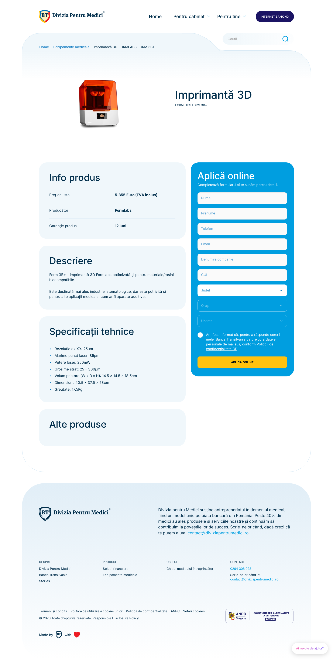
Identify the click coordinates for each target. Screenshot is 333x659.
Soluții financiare (115, 569)
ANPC (175, 611)
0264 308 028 (240, 569)
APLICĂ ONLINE (242, 362)
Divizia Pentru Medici (55, 569)
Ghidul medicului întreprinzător (189, 569)
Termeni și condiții (53, 611)
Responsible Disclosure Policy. (116, 618)
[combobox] (242, 290)
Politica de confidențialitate (146, 611)
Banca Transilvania (53, 575)
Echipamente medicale (120, 575)
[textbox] (238, 290)
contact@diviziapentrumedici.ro (218, 533)
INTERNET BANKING (275, 16)
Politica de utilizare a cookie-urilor (97, 611)
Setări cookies (194, 611)
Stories (44, 581)
